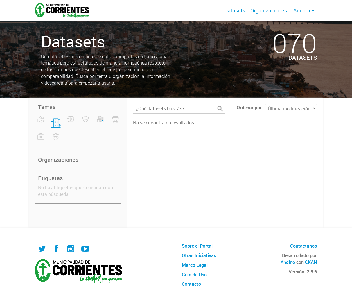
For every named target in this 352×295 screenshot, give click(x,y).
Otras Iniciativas (199, 255)
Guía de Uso (194, 274)
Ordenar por (249, 107)
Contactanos (303, 246)
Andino (288, 262)
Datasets (234, 10)
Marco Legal (195, 265)
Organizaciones (268, 10)
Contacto (191, 284)
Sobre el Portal (197, 246)
